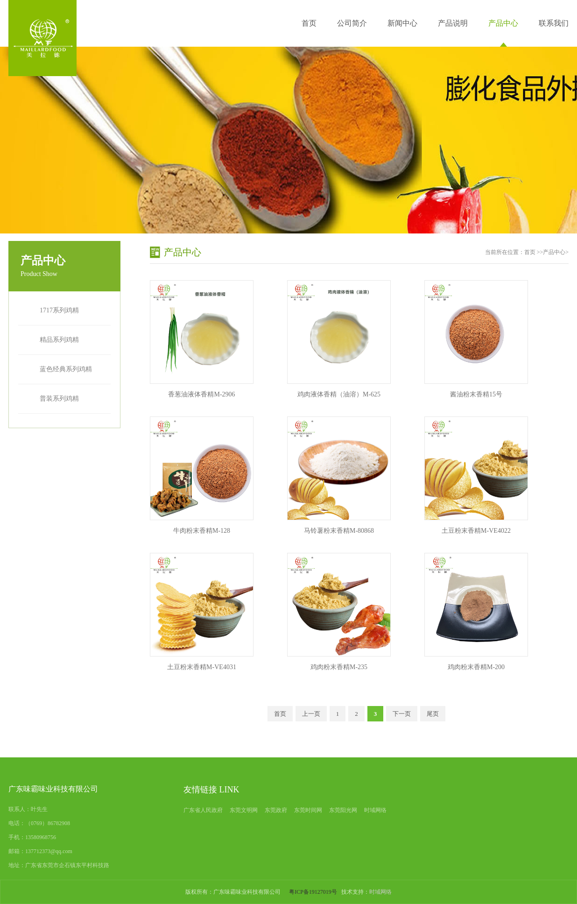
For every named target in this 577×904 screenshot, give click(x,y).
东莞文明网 (244, 810)
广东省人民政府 (203, 810)
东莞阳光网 (343, 810)
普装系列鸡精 (59, 398)
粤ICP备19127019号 (313, 892)
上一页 (311, 713)
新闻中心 (402, 23)
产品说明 (453, 23)
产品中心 (503, 23)
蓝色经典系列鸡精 (66, 369)
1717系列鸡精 (59, 310)
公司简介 (352, 23)
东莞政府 (276, 810)
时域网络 (375, 810)
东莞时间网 (308, 810)
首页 (309, 23)
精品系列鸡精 (59, 339)
